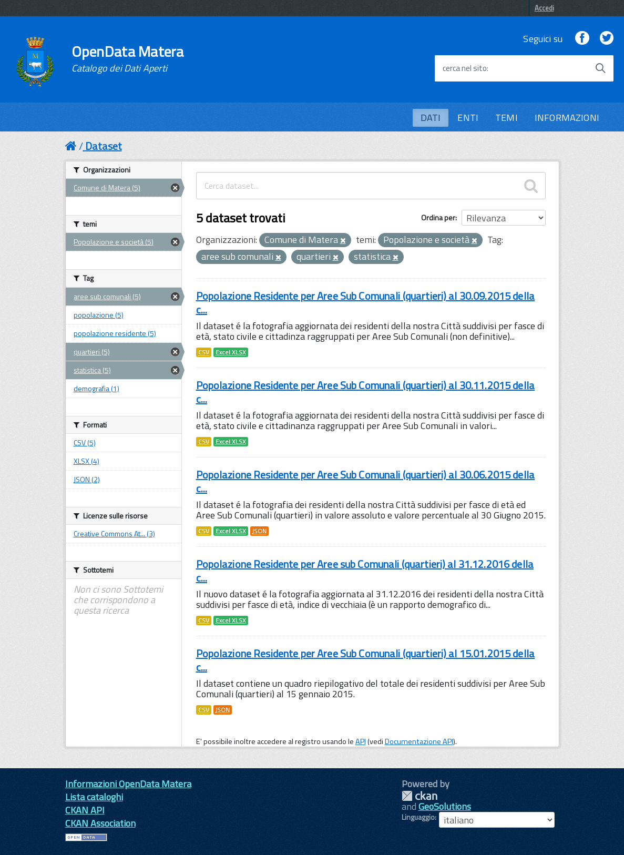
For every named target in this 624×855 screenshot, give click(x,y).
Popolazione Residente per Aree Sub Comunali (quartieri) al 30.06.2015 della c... (365, 481)
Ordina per (438, 217)
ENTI (467, 117)
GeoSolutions (444, 806)
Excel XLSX (231, 352)
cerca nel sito (465, 68)
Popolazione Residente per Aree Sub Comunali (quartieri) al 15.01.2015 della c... (365, 660)
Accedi (544, 8)
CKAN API (85, 810)
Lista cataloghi (94, 797)
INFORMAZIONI (567, 117)
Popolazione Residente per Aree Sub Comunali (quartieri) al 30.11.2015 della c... (365, 392)
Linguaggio (418, 817)
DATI (431, 117)
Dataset (103, 146)
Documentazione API (419, 741)
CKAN (419, 795)
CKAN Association (100, 823)
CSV (203, 352)
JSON (259, 531)
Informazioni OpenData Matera (128, 784)
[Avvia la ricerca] (600, 68)
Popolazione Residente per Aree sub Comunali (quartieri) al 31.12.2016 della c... (365, 571)
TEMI (506, 117)
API (360, 741)
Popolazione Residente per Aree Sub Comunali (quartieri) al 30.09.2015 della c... (365, 303)
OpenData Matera (127, 59)
